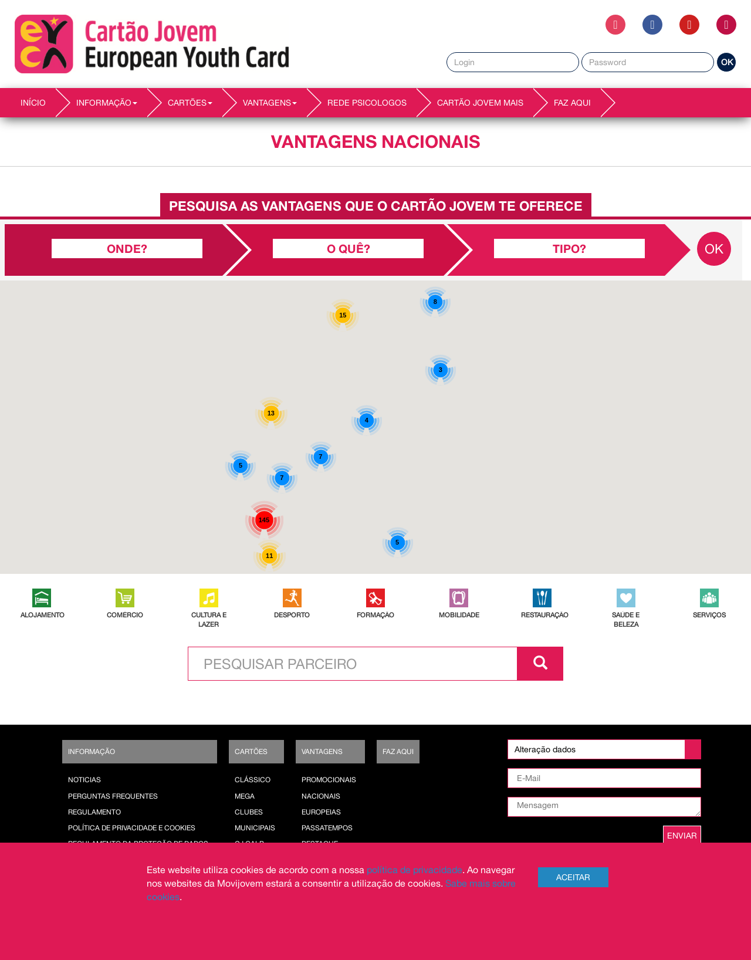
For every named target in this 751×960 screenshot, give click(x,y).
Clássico (252, 780)
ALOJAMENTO (42, 614)
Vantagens (322, 752)
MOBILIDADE (459, 614)
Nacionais (321, 796)
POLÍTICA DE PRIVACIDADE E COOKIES (131, 828)
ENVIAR (682, 835)
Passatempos (327, 828)
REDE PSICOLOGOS (367, 102)
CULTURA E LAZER (208, 619)
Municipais (255, 828)
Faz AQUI (572, 102)
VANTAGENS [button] (270, 102)
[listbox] (604, 749)
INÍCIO (33, 102)
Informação (91, 752)
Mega (245, 796)
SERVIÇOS (709, 614)
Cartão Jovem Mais (480, 102)
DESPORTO (292, 614)
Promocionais (329, 780)
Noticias (84, 780)
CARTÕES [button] (190, 102)
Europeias (321, 812)
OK (727, 62)
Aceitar (573, 877)
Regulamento (94, 812)
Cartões (251, 752)
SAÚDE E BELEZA (626, 619)
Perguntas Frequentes (113, 796)
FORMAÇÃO (375, 614)
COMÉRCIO (125, 614)
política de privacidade (414, 869)
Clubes (249, 812)
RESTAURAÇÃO (542, 614)
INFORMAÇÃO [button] (106, 102)
